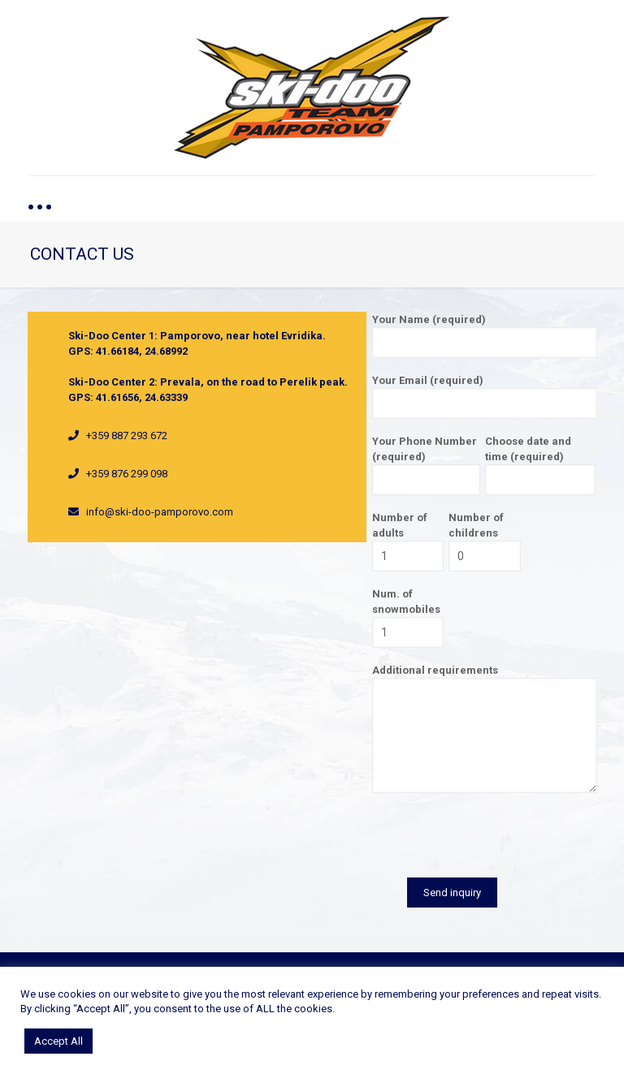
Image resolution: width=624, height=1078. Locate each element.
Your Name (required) (485, 335)
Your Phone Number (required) (426, 465)
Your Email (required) (485, 396)
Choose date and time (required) (540, 465)
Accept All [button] (58, 1041)
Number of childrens (484, 541)
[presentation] (495, 841)
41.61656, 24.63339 (142, 397)
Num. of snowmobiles (408, 618)
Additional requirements (485, 728)
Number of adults (408, 541)
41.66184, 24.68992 (142, 351)
